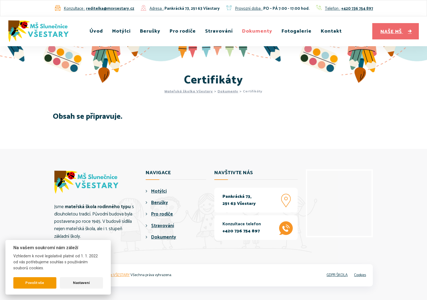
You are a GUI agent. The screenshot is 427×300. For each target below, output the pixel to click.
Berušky (150, 31)
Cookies (360, 275)
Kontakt (331, 31)
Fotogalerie (297, 31)
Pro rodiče (183, 31)
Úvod (96, 31)
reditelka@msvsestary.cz (110, 8)
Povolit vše (34, 283)
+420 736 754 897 (357, 8)
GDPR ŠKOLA (337, 275)
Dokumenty (257, 31)
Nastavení (81, 283)
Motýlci (121, 31)
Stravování (219, 31)
